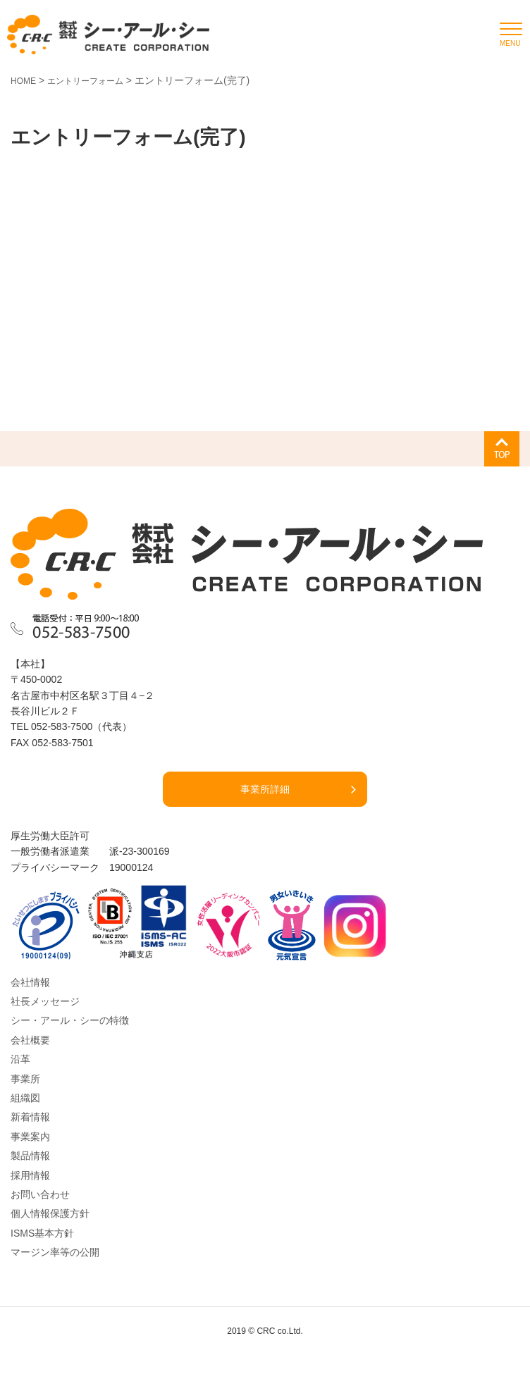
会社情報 (30, 982)
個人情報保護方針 (50, 1213)
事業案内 (30, 1136)
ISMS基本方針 (42, 1233)
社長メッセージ (45, 1001)
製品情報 (30, 1155)
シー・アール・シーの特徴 (70, 1020)
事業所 (25, 1078)
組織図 (25, 1097)
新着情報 (30, 1116)
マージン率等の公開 (55, 1252)
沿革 (20, 1059)
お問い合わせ (40, 1194)
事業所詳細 (265, 789)
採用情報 (30, 1175)
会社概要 (30, 1040)
